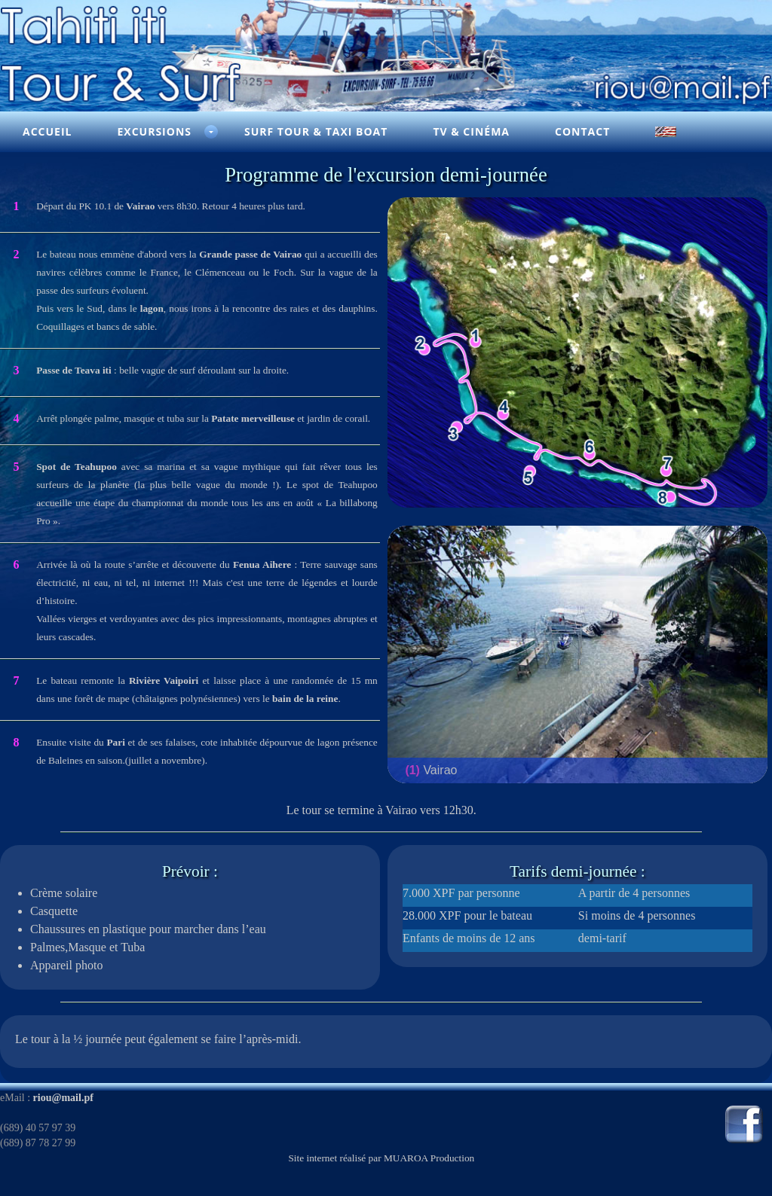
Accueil (47, 131)
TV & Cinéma (471, 131)
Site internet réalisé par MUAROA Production (381, 1158)
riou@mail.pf (63, 1097)
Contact (582, 131)
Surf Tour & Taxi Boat (316, 131)
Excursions (154, 131)
